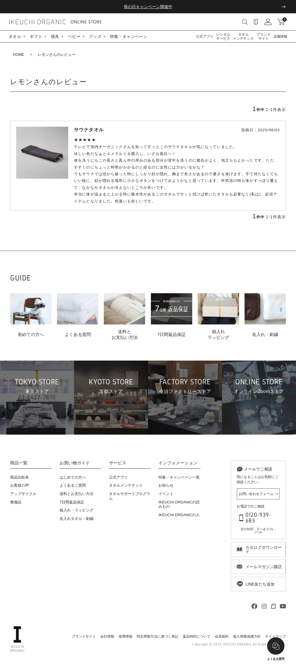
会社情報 (107, 636)
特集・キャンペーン (128, 36)
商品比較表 (19, 477)
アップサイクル (23, 494)
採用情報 (125, 636)
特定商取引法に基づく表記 (157, 636)
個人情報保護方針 (247, 636)
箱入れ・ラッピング (76, 510)
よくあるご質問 (73, 485)
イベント (165, 494)
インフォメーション (177, 463)
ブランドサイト (264, 36)
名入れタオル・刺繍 (76, 518)
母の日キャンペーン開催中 (148, 6)
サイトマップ (275, 636)
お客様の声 (19, 485)
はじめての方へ (73, 477)
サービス (117, 463)
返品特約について (196, 636)
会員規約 (222, 636)
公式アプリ (204, 36)
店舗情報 (280, 36)
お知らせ (165, 485)
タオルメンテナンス (243, 36)
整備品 (15, 502)
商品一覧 (18, 463)
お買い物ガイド (75, 463)
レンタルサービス (223, 36)
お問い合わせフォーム (256, 494)
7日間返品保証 (72, 502)
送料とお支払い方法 (76, 494)
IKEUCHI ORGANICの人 (179, 515)
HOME (18, 54)
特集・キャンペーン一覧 (179, 477)
